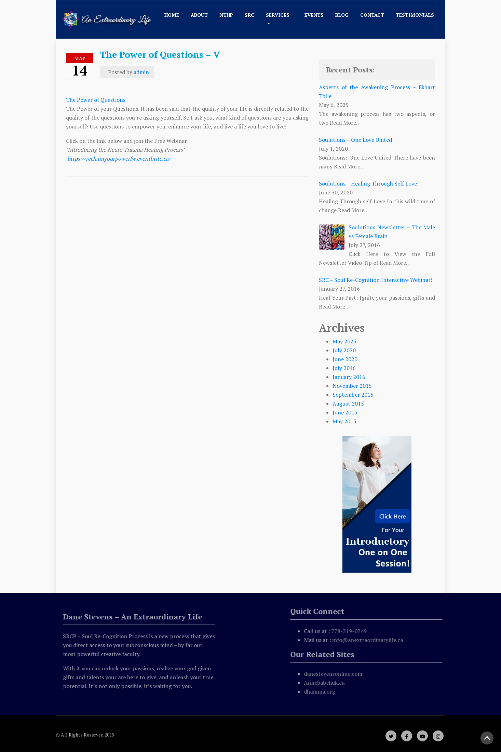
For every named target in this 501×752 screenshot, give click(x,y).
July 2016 (344, 368)
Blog (342, 15)
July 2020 (344, 350)
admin (141, 72)
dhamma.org (320, 691)
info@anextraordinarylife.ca (369, 640)
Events (314, 15)
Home (171, 15)
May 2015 (344, 421)
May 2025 (344, 341)
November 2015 (352, 385)
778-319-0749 (350, 631)
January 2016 (349, 377)
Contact (372, 15)
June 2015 (345, 412)
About (199, 15)
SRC (249, 15)
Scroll (487, 738)
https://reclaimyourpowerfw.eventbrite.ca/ (119, 158)
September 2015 (353, 394)
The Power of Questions (96, 100)
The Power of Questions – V (160, 54)
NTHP (226, 15)
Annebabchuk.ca (325, 682)
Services (277, 15)
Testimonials (415, 15)
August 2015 (348, 403)
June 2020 (345, 359)
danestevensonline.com (334, 674)
